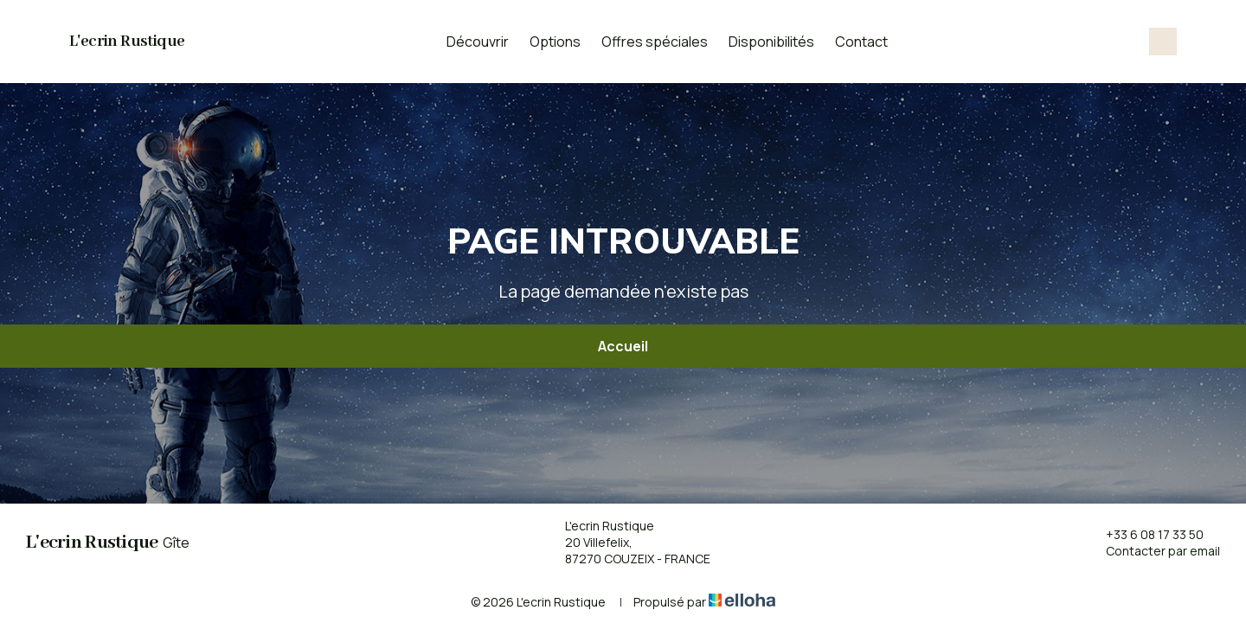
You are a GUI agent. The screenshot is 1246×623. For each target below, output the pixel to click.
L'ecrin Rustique (126, 41)
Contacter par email (1153, 551)
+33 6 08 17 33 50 (1145, 534)
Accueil (623, 346)
